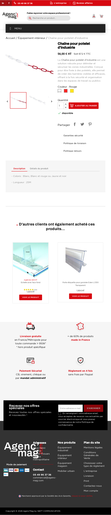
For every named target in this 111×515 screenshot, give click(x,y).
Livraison (89, 476)
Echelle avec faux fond (30, 282)
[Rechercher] (48, 18)
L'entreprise (60, 3)
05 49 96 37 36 (23, 3)
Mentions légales (93, 447)
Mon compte (91, 491)
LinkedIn (3, 3)
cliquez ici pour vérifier (82, 496)
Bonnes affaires (85, 3)
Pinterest (89, 124)
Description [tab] (19, 169)
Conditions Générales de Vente (91, 455)
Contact (73, 9)
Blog (56, 9)
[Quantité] (61, 105)
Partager (74, 124)
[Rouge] (66, 91)
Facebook (9, 3)
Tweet (82, 124)
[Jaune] (72, 91)
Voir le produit (30, 297)
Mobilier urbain (66, 471)
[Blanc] (60, 91)
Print (86, 481)
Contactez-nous (93, 485)
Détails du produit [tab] (39, 169)
